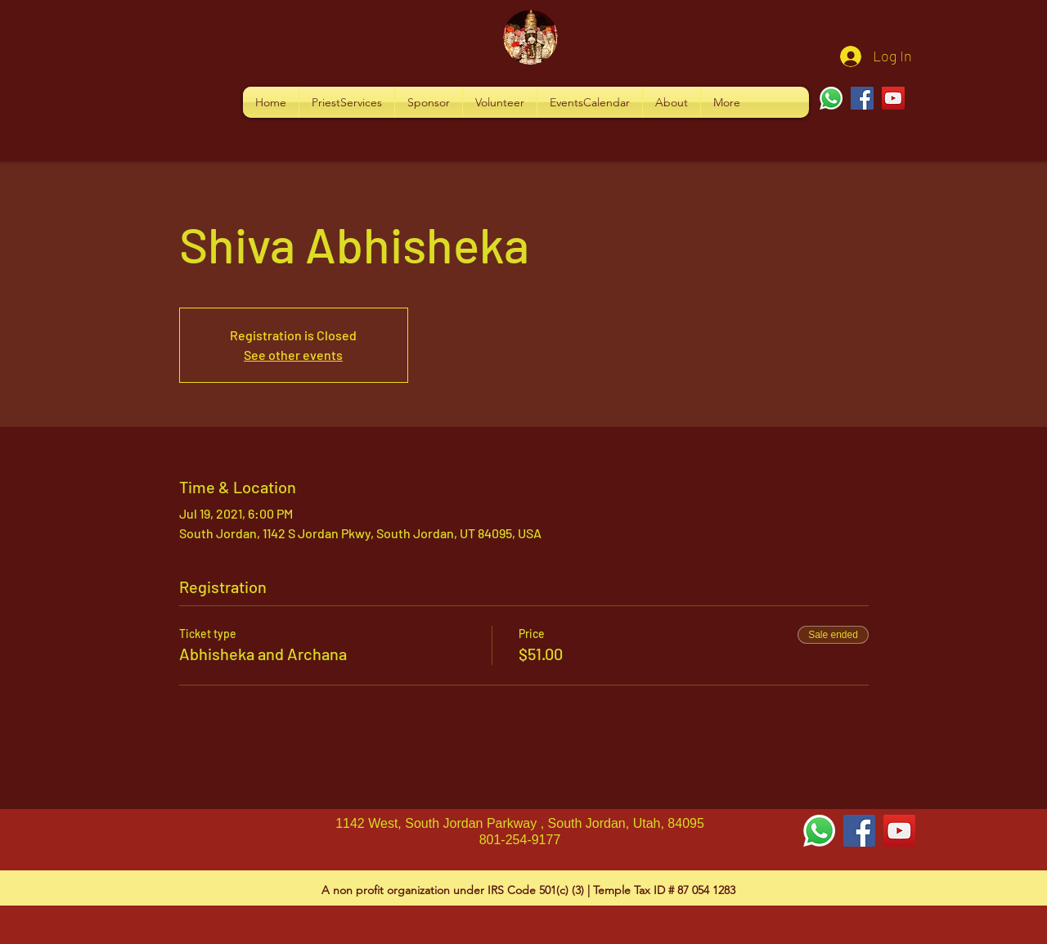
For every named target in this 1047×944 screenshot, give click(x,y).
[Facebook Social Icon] (859, 831)
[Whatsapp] (831, 98)
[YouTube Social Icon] (899, 831)
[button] (346, 102)
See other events (293, 354)
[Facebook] (862, 98)
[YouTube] (893, 98)
